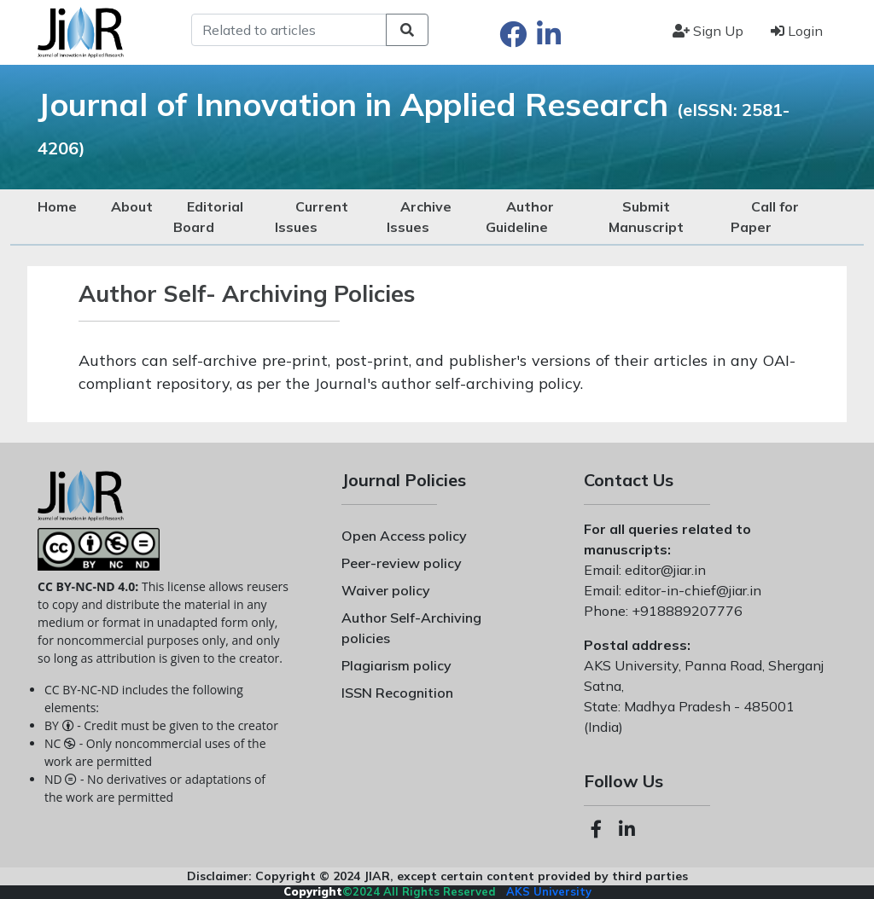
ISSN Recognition (397, 692)
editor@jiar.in (663, 569)
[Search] (289, 30)
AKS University (548, 891)
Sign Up (708, 30)
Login (797, 30)
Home (57, 206)
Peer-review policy (401, 562)
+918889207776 (685, 610)
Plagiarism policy (396, 665)
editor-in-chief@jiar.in (691, 590)
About (132, 206)
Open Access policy (404, 535)
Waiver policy (385, 590)
